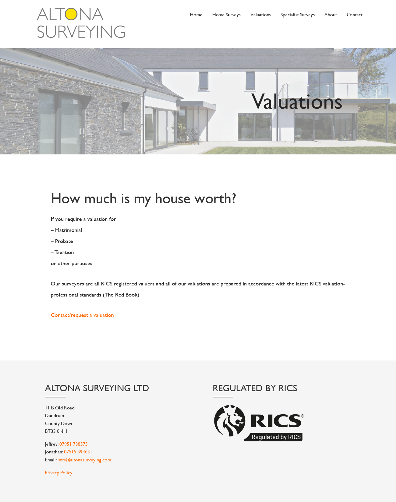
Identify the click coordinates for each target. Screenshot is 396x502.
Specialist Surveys (297, 14)
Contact (354, 14)
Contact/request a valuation (82, 315)
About (330, 14)
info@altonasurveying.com (84, 459)
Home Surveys (226, 14)
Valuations (260, 14)
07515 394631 (78, 451)
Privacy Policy (58, 472)
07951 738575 (73, 443)
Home (196, 14)
